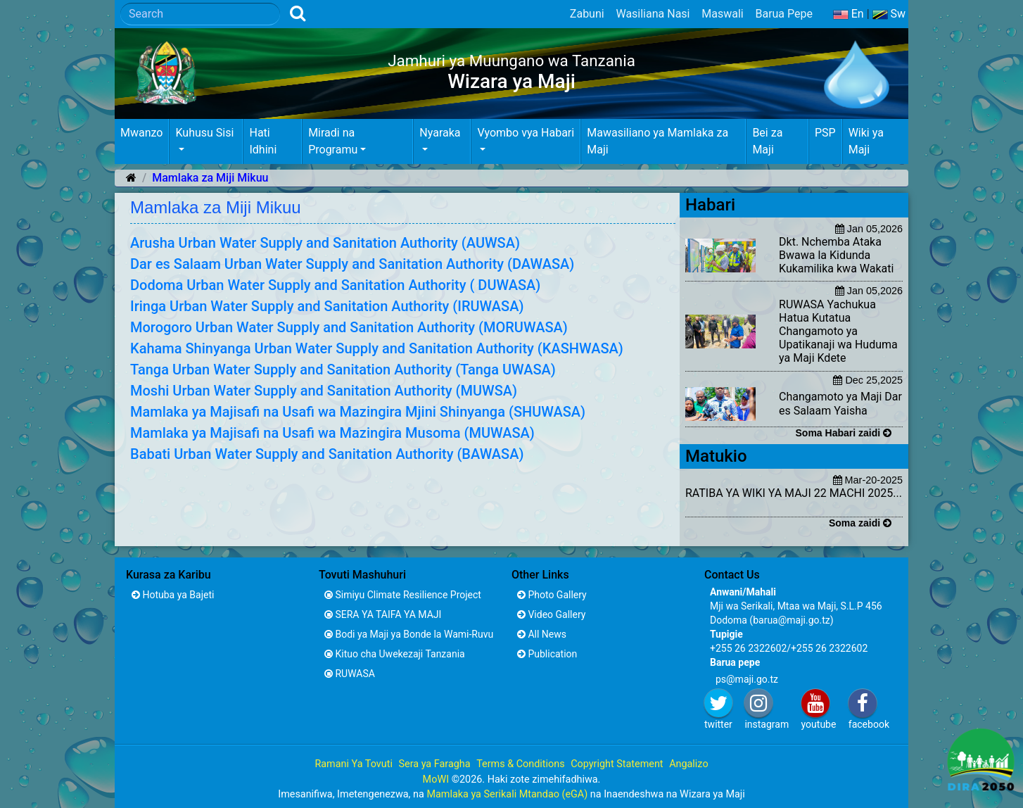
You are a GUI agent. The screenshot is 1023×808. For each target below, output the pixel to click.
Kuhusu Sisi (204, 132)
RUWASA (349, 673)
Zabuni (587, 13)
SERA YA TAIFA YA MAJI (382, 614)
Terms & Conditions (520, 764)
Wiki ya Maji (866, 141)
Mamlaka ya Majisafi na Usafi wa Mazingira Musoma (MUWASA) (332, 432)
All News (541, 634)
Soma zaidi (860, 523)
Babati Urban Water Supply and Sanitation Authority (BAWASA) (326, 454)
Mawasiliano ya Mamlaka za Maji (657, 141)
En (848, 13)
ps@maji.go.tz (747, 679)
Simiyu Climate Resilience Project (402, 594)
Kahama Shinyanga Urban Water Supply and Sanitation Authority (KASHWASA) (376, 348)
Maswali (722, 13)
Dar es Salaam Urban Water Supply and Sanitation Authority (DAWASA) (352, 263)
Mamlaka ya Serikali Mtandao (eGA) (506, 794)
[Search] (200, 14)
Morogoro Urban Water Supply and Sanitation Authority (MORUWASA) (349, 327)
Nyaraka (439, 132)
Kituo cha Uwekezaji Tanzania (394, 653)
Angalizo (688, 764)
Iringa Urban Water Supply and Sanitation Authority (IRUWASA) (326, 306)
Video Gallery (551, 614)
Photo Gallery (552, 594)
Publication (547, 653)
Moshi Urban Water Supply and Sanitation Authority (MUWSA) (323, 390)
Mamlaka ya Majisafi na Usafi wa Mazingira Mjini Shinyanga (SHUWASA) (357, 411)
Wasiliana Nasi (653, 13)
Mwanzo (141, 132)
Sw (889, 13)
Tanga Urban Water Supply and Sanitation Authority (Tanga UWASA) (343, 369)
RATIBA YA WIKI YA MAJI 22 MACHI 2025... (793, 493)
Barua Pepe (784, 13)
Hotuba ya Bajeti (173, 594)
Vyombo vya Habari (525, 132)
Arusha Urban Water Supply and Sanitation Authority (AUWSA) (325, 242)
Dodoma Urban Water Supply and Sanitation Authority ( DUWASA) (335, 285)
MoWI (437, 779)
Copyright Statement (617, 764)
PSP (825, 132)
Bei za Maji (767, 141)
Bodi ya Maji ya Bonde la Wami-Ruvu (408, 634)
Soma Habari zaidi (843, 432)
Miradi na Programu (332, 141)
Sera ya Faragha (434, 764)
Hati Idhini (263, 141)
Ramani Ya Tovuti (353, 764)
